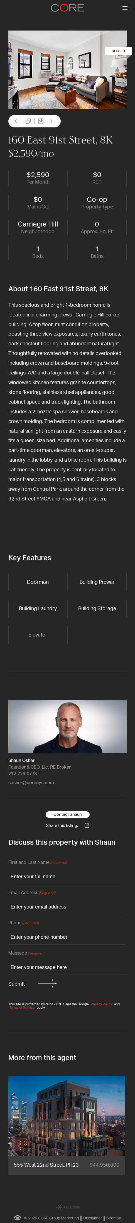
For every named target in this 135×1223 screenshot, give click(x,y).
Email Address (31, 893)
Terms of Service (22, 1007)
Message (26, 953)
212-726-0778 (22, 774)
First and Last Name (37, 863)
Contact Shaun (67, 814)
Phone (23, 923)
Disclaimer (92, 1218)
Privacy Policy (101, 1004)
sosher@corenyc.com (31, 783)
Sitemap (113, 1218)
